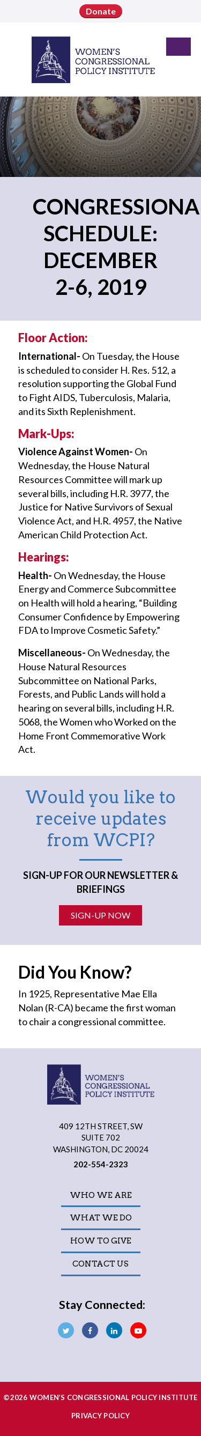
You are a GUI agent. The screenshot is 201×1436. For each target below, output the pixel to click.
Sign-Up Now (100, 915)
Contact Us (100, 1264)
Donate (101, 11)
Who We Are (101, 1195)
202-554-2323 (100, 1164)
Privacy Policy (100, 1415)
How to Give (100, 1241)
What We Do (101, 1218)
